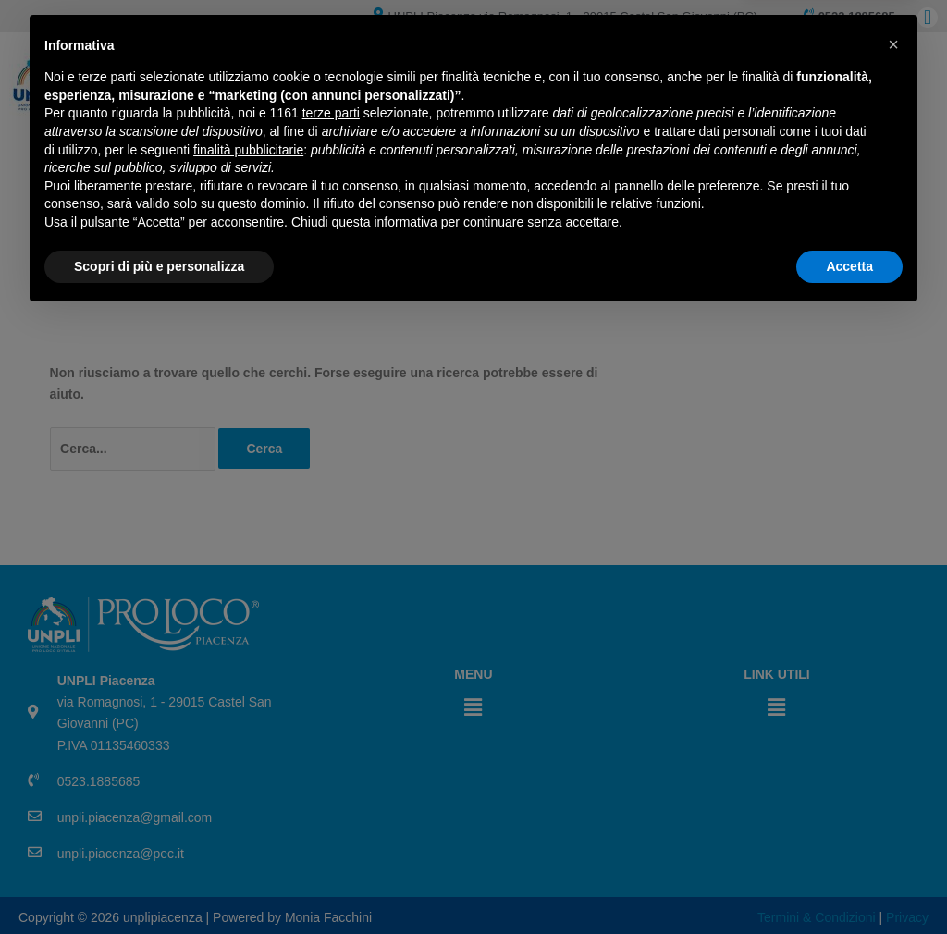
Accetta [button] (849, 883)
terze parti (331, 730)
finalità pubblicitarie (248, 766)
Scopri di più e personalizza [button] (159, 883)
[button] (893, 662)
